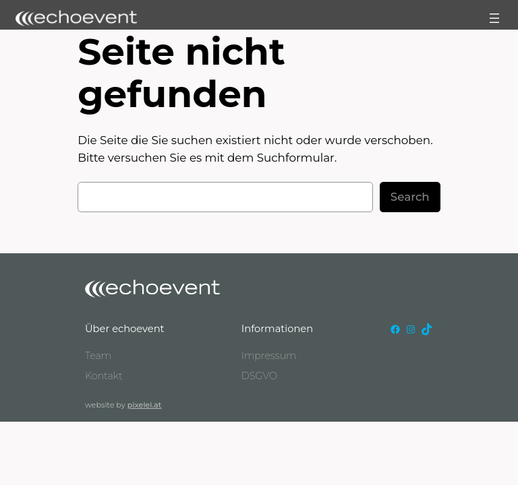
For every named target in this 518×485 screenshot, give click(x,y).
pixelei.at (144, 405)
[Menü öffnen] (494, 18)
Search (410, 196)
